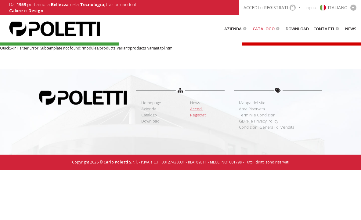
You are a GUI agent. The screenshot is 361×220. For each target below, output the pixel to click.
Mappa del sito (252, 102)
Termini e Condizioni (257, 115)
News (350, 28)
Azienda (233, 28)
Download (297, 28)
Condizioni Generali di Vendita (266, 127)
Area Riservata (252, 109)
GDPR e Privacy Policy (258, 121)
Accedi (196, 109)
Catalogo (264, 28)
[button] (330, 7)
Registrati (198, 115)
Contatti (323, 28)
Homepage (151, 102)
